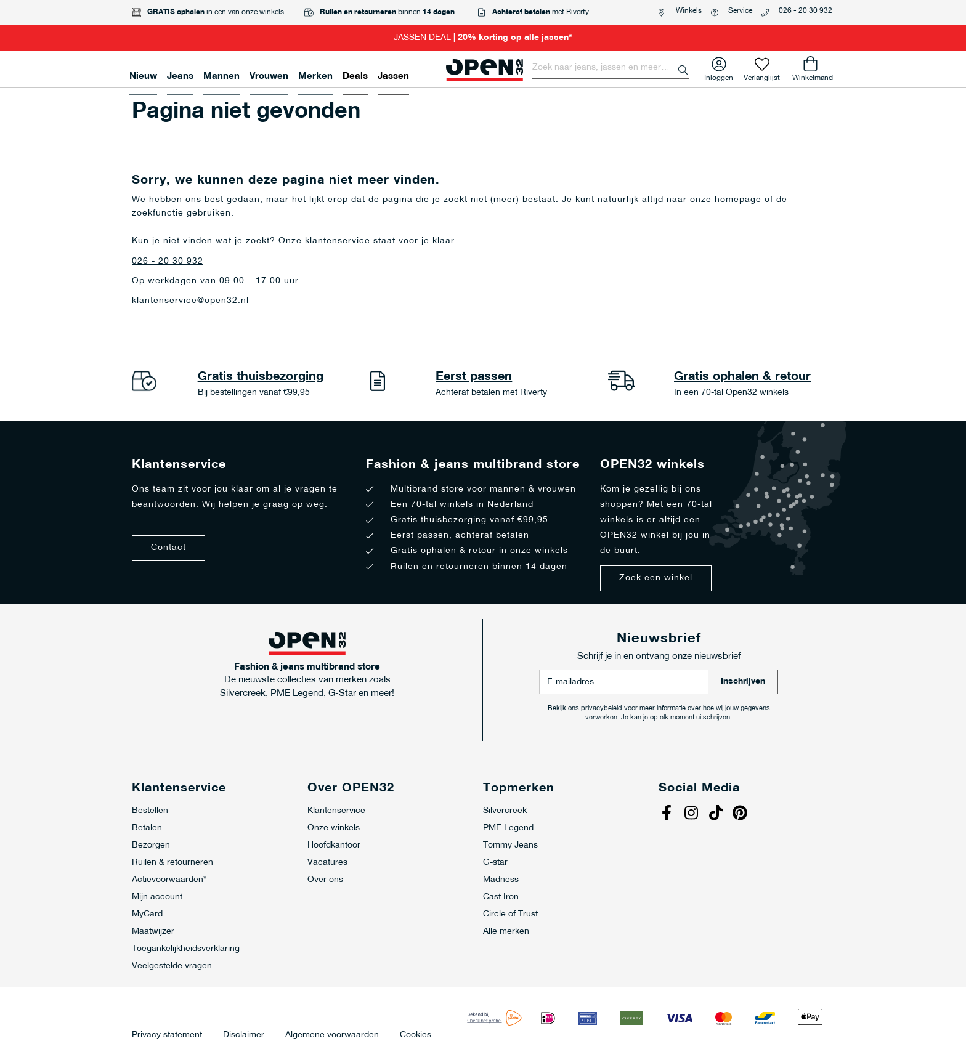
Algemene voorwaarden (332, 1035)
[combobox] (610, 68)
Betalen (147, 828)
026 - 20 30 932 (805, 11)
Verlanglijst (762, 75)
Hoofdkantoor (333, 845)
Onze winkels (333, 828)
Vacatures (327, 862)
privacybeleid (601, 708)
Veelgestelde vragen (172, 966)
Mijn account (157, 897)
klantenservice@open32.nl (190, 300)
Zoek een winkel (655, 578)
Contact (168, 547)
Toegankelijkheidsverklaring (186, 948)
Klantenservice (336, 810)
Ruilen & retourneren (172, 862)
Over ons (325, 879)
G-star (495, 862)
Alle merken (506, 931)
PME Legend (508, 828)
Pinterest (742, 814)
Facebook (668, 814)
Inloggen (718, 75)
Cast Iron (501, 897)
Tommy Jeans (510, 845)
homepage (738, 199)
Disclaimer (243, 1035)
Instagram (692, 814)
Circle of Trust (510, 914)
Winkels (689, 11)
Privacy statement (167, 1035)
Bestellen (150, 810)
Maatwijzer (153, 931)
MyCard (147, 914)
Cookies (415, 1035)
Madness (501, 879)
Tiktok (717, 814)
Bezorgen (151, 845)
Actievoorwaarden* (169, 879)
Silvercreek (505, 810)
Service (740, 11)
